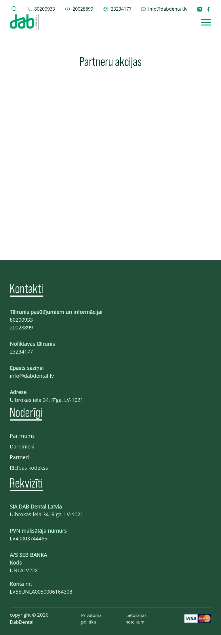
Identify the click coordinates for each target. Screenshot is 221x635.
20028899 (21, 327)
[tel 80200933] (41, 8)
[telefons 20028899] (79, 8)
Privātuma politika (91, 618)
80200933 (21, 319)
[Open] (206, 22)
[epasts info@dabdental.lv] (164, 8)
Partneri (19, 457)
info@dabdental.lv (32, 375)
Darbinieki (22, 446)
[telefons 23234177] (117, 8)
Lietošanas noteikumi (135, 618)
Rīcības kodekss (29, 467)
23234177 (21, 351)
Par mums (22, 435)
